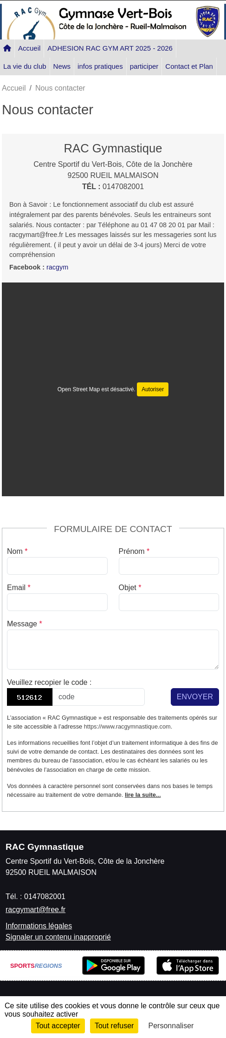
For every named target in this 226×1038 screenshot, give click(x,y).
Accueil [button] (29, 48)
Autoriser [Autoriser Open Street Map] (153, 389)
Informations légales (39, 926)
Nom (17, 551)
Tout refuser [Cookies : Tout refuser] (114, 1026)
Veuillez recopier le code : (49, 682)
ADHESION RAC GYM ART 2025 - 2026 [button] (110, 48)
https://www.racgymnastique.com (127, 726)
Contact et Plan (189, 66)
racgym (57, 267)
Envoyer (195, 697)
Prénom (134, 551)
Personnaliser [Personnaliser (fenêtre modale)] (171, 1026)
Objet (130, 587)
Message (24, 624)
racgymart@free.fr (35, 909)
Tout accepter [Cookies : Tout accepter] (58, 1026)
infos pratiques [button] (100, 66)
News (62, 66)
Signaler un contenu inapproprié (58, 937)
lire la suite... (143, 794)
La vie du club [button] (24, 66)
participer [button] (144, 66)
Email (19, 587)
